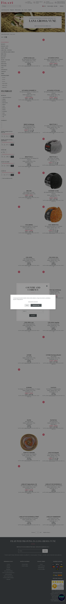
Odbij (27, 305)
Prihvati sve (36, 305)
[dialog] (33, 302)
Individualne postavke (33, 301)
